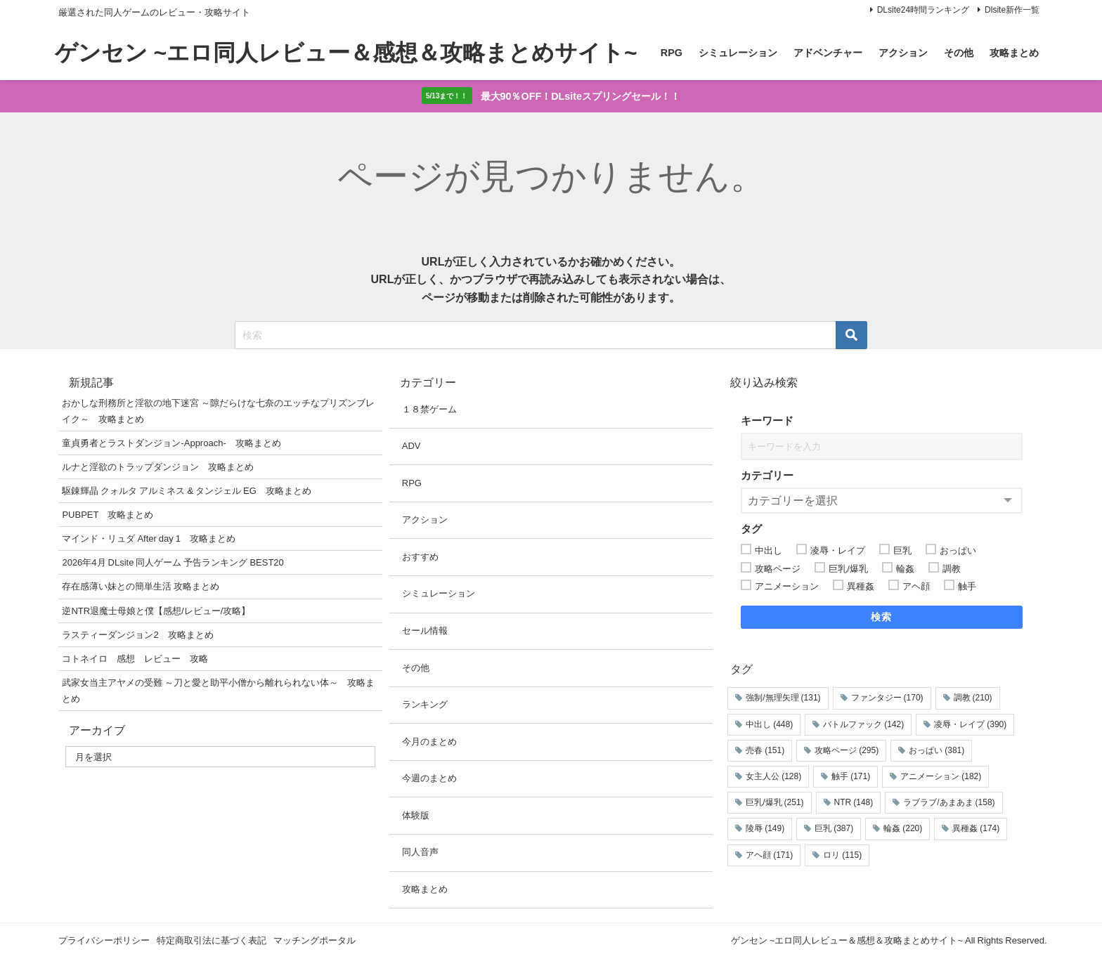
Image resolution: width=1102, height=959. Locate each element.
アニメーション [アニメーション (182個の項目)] (940, 777)
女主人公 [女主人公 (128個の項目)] (773, 777)
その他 (958, 53)
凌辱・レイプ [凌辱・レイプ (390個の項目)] (970, 725)
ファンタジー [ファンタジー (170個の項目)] (887, 698)
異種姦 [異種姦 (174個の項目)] (975, 829)
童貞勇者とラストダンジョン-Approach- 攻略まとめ (171, 443)
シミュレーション (738, 53)
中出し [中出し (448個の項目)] (769, 725)
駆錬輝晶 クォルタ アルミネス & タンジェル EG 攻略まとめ (186, 491)
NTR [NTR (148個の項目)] (854, 803)
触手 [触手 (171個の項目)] (850, 777)
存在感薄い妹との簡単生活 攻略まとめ (140, 587)
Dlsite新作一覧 (1012, 10)
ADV (411, 446)
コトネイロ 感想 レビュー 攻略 (135, 659)
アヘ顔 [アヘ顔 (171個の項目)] (769, 856)
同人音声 (420, 852)
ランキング (425, 705)
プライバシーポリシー (104, 940)
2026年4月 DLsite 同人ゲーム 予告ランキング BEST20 (172, 563)
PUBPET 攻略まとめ (107, 515)
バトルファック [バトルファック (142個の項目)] (863, 725)
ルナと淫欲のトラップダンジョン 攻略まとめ (158, 467)
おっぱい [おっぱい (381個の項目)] (936, 751)
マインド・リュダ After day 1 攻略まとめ (148, 539)
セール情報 (425, 631)
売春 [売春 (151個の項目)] (765, 751)
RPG (671, 53)
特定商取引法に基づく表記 (211, 940)
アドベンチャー (827, 53)
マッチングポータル (314, 940)
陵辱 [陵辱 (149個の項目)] (765, 829)
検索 (882, 617)
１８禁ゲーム (429, 409)
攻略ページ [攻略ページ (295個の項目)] (847, 751)
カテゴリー (767, 476)
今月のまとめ (429, 742)
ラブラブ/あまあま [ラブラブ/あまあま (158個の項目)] (948, 803)
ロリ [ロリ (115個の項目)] (842, 856)
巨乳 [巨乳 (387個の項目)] (834, 829)
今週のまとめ (429, 778)
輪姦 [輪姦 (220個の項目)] (902, 829)
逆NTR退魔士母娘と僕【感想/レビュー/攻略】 (156, 610)
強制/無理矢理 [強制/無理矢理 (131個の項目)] (783, 698)
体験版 (415, 816)
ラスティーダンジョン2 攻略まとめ (137, 635)
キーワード (767, 421)
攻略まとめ (1014, 53)
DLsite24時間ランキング (923, 10)
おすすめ (420, 557)
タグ (751, 529)
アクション (903, 53)
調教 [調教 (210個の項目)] (973, 698)
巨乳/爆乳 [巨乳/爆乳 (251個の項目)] (774, 803)
